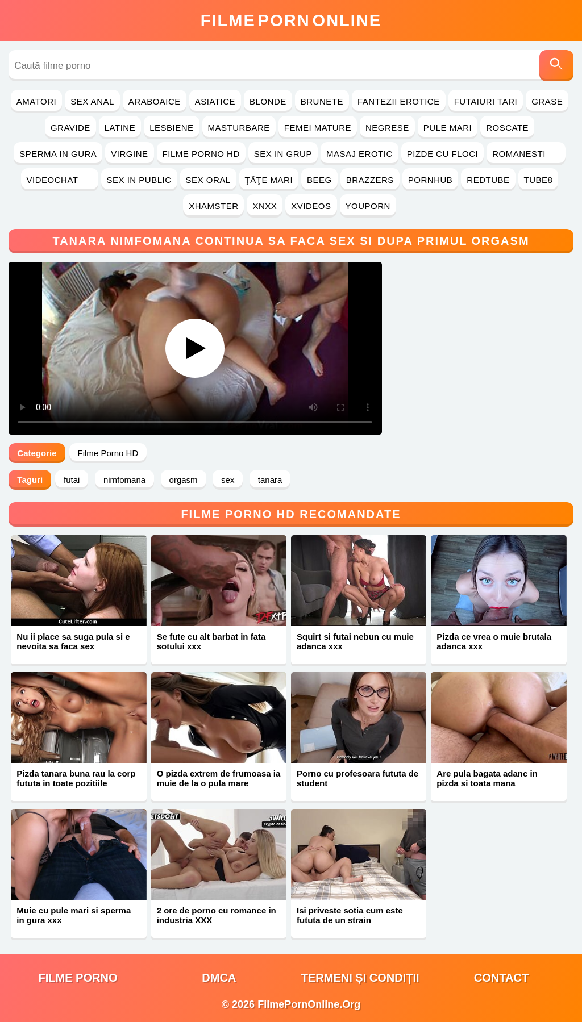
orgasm (183, 480)
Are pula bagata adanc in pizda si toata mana (487, 778)
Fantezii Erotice (398, 101)
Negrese (387, 127)
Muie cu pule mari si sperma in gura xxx (73, 915)
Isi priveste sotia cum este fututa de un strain (350, 915)
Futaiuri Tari (486, 101)
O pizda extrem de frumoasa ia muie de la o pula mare (219, 778)
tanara (270, 480)
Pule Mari (447, 127)
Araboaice (154, 101)
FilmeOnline (291, 20)
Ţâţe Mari (269, 180)
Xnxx (264, 206)
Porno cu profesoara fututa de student (357, 778)
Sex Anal (92, 101)
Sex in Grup (283, 153)
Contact (501, 977)
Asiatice (215, 101)
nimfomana (124, 480)
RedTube (488, 180)
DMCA (219, 977)
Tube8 (538, 180)
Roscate (507, 127)
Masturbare (239, 127)
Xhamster (213, 206)
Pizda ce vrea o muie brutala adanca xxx (493, 641)
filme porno (78, 977)
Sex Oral (208, 180)
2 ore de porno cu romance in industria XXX (216, 915)
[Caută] (556, 65)
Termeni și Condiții (360, 977)
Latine (120, 127)
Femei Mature (317, 127)
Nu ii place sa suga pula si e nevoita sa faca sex (73, 641)
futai (72, 480)
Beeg (319, 180)
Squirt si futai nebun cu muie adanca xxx (355, 641)
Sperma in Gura (58, 153)
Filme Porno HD (201, 153)
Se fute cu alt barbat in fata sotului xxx (211, 641)
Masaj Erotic (359, 153)
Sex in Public (139, 180)
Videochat (60, 180)
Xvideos (311, 206)
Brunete (322, 101)
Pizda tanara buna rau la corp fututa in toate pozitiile (75, 778)
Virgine (129, 153)
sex (227, 480)
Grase (547, 101)
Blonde (268, 101)
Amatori (36, 101)
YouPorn (368, 206)
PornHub (430, 180)
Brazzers (370, 180)
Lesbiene (171, 127)
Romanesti (526, 153)
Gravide (70, 127)
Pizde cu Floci (442, 153)
